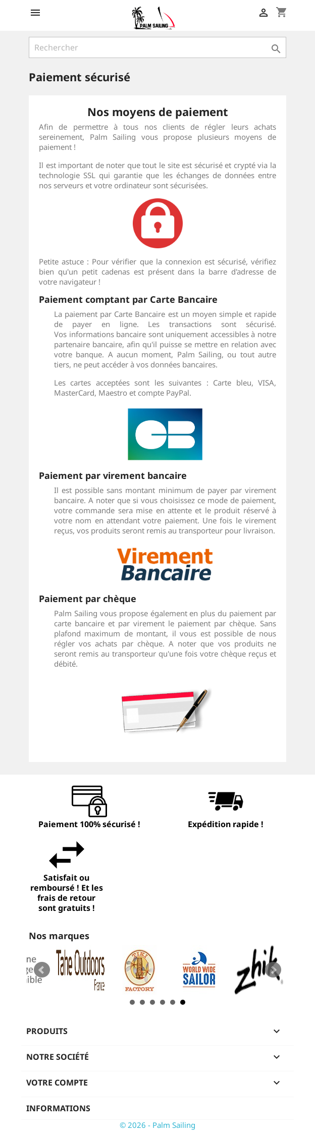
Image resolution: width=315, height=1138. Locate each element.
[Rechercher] (157, 47)
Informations (58, 1108)
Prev (42, 970)
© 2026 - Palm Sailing (157, 1125)
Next (273, 970)
